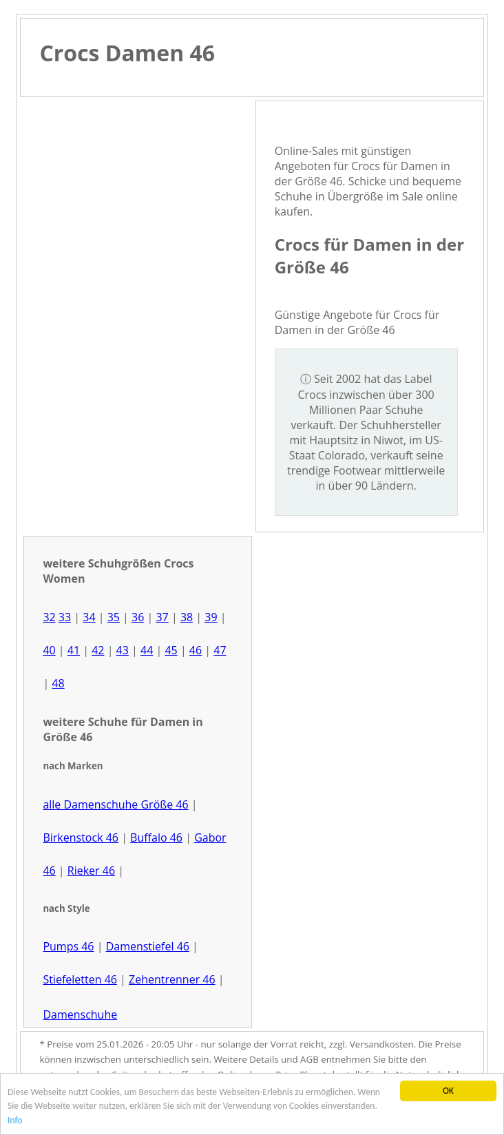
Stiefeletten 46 (80, 979)
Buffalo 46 (156, 837)
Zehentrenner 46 (172, 979)
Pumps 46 (68, 946)
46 (195, 650)
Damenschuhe (80, 1014)
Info (15, 1120)
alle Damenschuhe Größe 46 (115, 804)
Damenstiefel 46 (147, 946)
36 (138, 617)
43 (122, 650)
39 (210, 617)
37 (162, 617)
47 (219, 650)
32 (49, 617)
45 (171, 650)
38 (186, 617)
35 (113, 617)
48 (58, 683)
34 (89, 617)
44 (146, 650)
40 (49, 650)
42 (98, 650)
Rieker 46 (91, 870)
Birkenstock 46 (80, 837)
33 (65, 617)
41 (73, 650)
